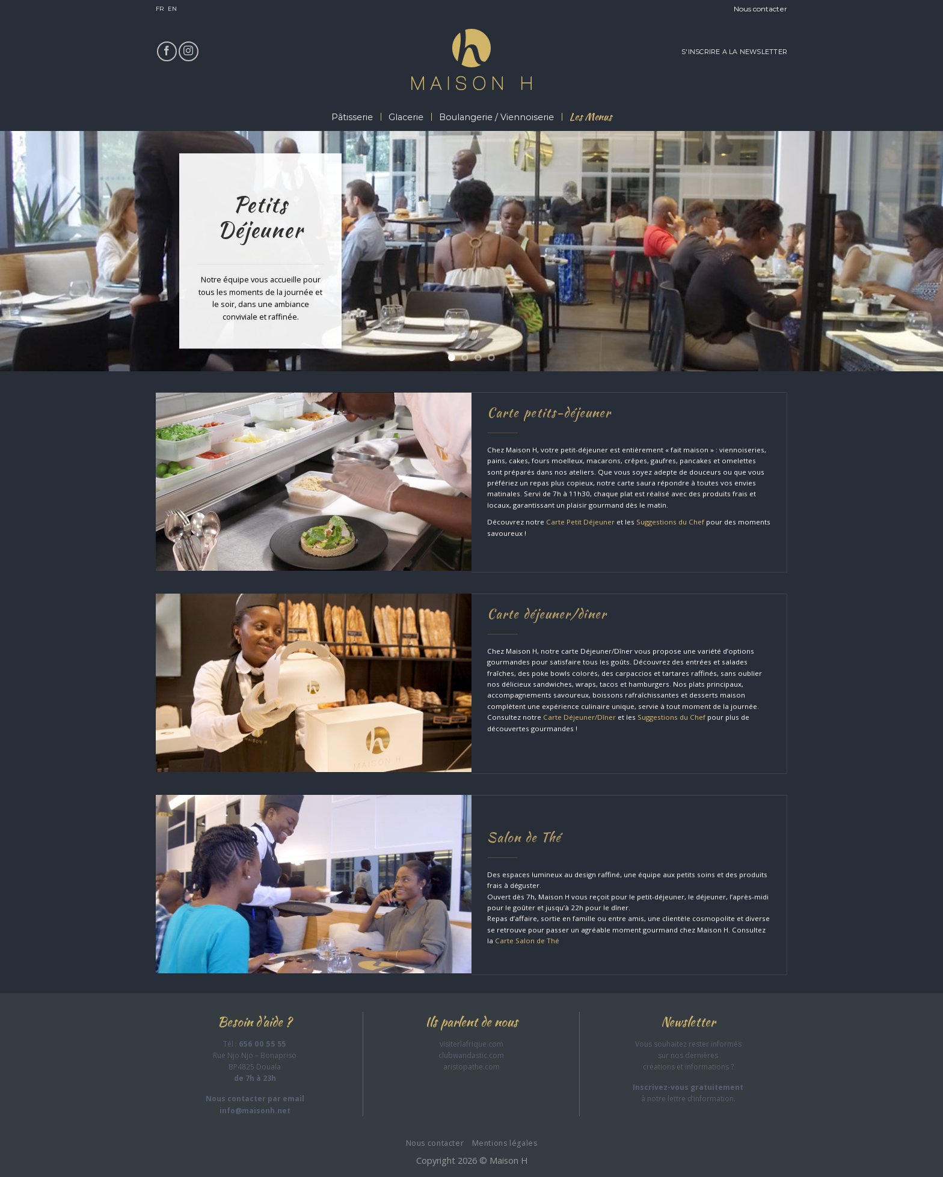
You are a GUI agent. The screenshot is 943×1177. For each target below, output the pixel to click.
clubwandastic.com (471, 1055)
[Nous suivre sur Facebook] (167, 51)
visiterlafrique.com (471, 1044)
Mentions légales (505, 1143)
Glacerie (406, 117)
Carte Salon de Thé (527, 940)
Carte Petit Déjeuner (580, 521)
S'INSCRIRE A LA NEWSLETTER (734, 51)
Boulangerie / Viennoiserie (496, 117)
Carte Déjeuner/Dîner (579, 717)
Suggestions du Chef (670, 521)
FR (160, 8)
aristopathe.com (471, 1067)
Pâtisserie (352, 117)
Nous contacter (760, 8)
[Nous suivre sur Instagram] (188, 51)
